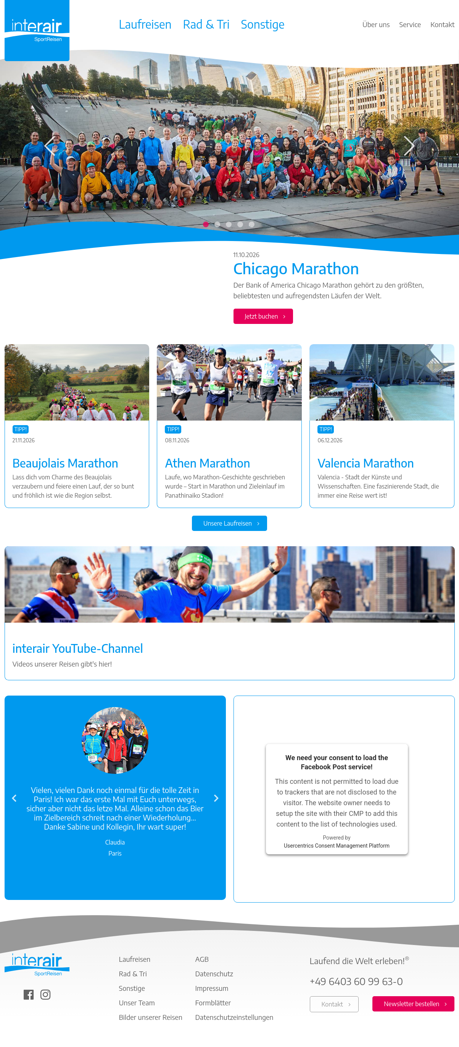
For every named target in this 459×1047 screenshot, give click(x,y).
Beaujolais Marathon (66, 462)
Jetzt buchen (261, 316)
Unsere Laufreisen (227, 524)
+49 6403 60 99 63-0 (356, 982)
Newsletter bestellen (411, 1005)
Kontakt (332, 1006)
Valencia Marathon (365, 462)
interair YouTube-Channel (78, 648)
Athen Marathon (207, 462)
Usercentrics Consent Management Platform (337, 847)
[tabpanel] (229, 191)
